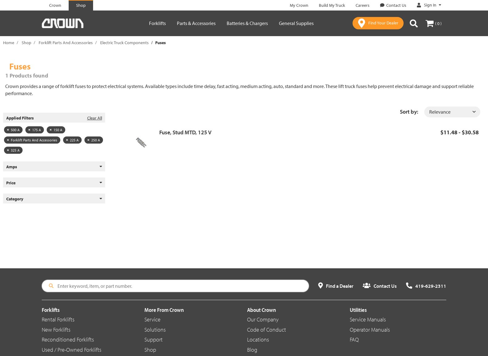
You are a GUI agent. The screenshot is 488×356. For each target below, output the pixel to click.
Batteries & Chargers (247, 23)
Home (8, 42)
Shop (26, 42)
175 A (34, 130)
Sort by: (409, 111)
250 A (94, 140)
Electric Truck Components (124, 42)
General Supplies (296, 23)
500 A (13, 130)
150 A (56, 130)
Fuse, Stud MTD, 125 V (185, 132)
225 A (72, 140)
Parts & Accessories (196, 23)
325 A (13, 150)
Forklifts (157, 23)
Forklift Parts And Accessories (66, 42)
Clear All (94, 118)
